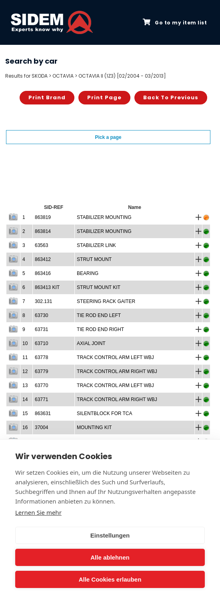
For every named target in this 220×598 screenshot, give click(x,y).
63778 (41, 357)
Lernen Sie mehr (38, 512)
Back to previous (170, 97)
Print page (104, 97)
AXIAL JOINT (91, 343)
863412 (43, 259)
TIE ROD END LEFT (99, 315)
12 (25, 371)
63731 (41, 329)
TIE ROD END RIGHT (100, 329)
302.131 (43, 301)
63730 (41, 315)
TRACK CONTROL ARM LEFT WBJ (115, 357)
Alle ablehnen (110, 557)
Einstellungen (110, 535)
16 (25, 427)
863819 (43, 217)
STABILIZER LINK (96, 245)
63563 (41, 245)
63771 (41, 399)
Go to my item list (175, 22)
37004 (41, 427)
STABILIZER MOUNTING (104, 217)
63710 (41, 343)
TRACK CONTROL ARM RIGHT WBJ (117, 371)
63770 (41, 385)
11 (25, 357)
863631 (43, 413)
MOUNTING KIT (94, 427)
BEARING (87, 273)
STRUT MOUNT (94, 259)
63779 (41, 371)
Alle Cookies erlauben (110, 579)
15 (25, 413)
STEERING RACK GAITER (106, 301)
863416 (43, 273)
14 (25, 399)
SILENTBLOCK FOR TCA (104, 413)
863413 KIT (47, 287)
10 (25, 343)
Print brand (47, 97)
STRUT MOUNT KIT (98, 287)
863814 (43, 231)
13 (25, 385)
